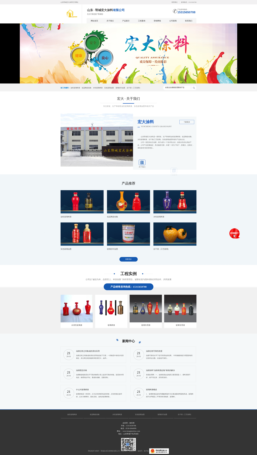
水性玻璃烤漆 (98, 88)
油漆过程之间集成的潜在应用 (88, 351)
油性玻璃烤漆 (75, 88)
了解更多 (187, 122)
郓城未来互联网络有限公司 (110, 451)
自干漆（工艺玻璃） (134, 88)
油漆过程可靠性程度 (154, 351)
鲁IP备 (146, 451)
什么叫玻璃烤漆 (82, 390)
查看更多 (128, 259)
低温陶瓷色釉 (86, 88)
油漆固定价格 (81, 370)
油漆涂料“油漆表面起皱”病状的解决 (160, 370)
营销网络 (157, 21)
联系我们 (175, 2)
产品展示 (126, 21)
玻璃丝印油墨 (120, 88)
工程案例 (141, 21)
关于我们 (110, 21)
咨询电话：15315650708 (189, 2)
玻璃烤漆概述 (151, 390)
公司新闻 (173, 21)
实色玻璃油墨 (109, 88)
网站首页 (94, 21)
